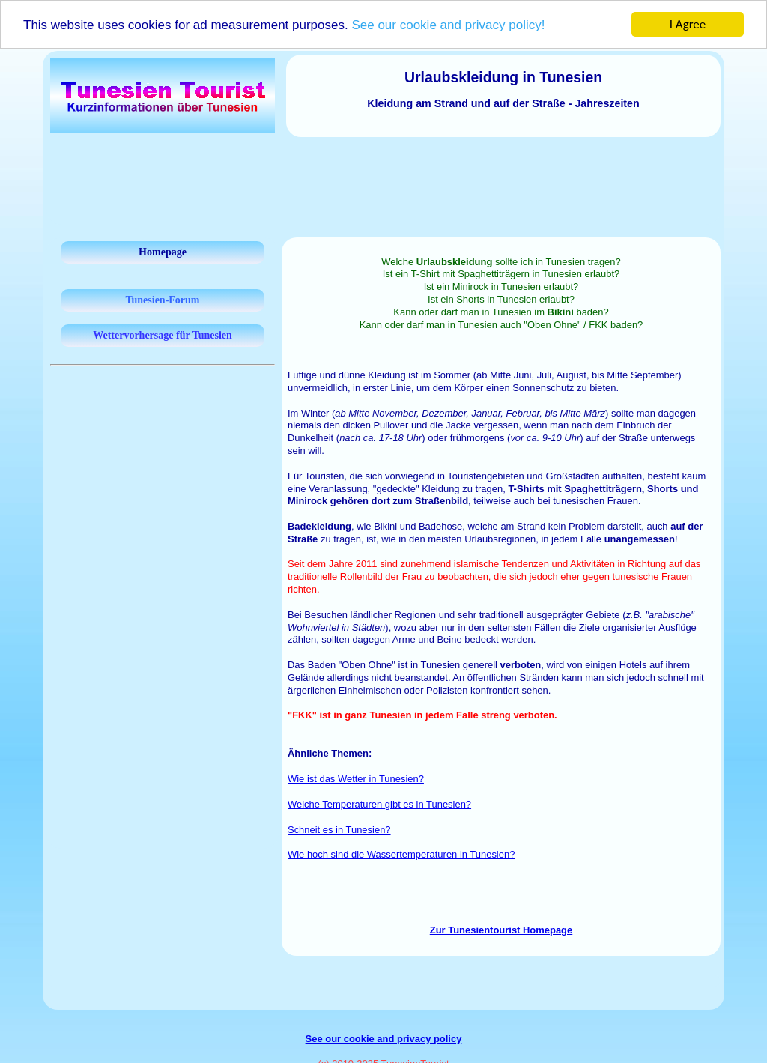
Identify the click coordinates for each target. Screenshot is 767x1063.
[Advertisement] (383, 178)
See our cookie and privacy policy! (448, 25)
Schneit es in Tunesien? (339, 829)
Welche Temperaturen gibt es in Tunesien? (379, 804)
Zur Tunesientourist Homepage (501, 930)
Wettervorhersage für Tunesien (162, 335)
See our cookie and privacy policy (384, 1038)
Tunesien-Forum (162, 300)
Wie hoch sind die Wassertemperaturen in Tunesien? (401, 854)
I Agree (688, 24)
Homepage (163, 252)
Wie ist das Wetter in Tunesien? (356, 778)
